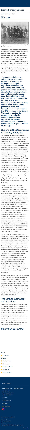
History (5, 358)
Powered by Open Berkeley (8, 417)
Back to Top (26, 428)
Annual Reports (7, 372)
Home (2, 14)
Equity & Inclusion (7, 367)
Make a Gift (6, 369)
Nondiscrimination (6, 421)
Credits (8, 383)
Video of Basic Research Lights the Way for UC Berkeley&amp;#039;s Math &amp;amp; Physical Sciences (15, 340)
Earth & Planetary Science (12, 9)
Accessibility (4, 419)
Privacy (3, 423)
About (8, 14)
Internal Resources (6, 400)
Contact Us (6, 355)
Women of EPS (7, 361)
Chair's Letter (6, 364)
